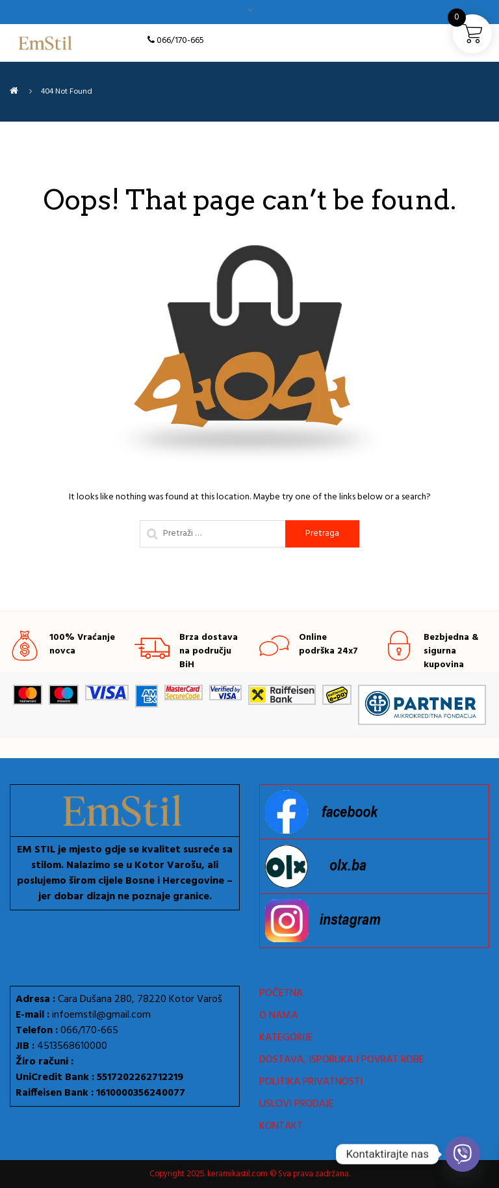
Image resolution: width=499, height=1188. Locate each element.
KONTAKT (281, 1126)
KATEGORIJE (286, 1037)
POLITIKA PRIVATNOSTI (311, 1082)
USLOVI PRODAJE (296, 1104)
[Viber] (462, 1154)
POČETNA (281, 993)
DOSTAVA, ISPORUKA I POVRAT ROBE (341, 1059)
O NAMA (278, 1015)
